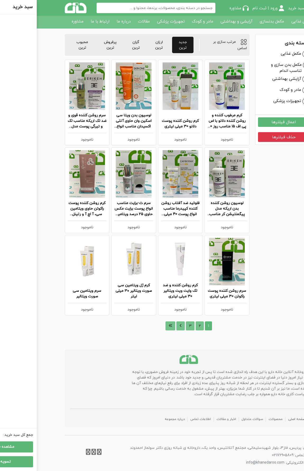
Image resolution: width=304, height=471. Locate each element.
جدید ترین (146, 45)
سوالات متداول (215, 419)
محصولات (239, 419)
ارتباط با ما (63, 21)
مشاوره (41, 21)
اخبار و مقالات (189, 419)
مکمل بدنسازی (235, 21)
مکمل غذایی (265, 21)
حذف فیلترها (247, 137)
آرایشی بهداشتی (250, 79)
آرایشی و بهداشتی (200, 21)
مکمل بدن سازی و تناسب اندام (249, 68)
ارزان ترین (122, 45)
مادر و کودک (166, 21)
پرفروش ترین (73, 45)
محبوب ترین (45, 45)
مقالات (107, 21)
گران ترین (99, 45)
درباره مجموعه (138, 419)
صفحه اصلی (259, 419)
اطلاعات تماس (164, 419)
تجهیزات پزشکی (134, 21)
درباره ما (87, 21)
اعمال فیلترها (247, 122)
